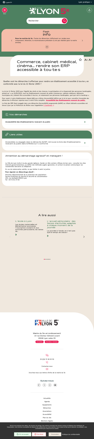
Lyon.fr (9, 2)
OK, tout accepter (23, 434)
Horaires (39, 341)
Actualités (47, 398)
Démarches (47, 408)
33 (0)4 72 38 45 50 (47, 359)
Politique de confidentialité (71, 434)
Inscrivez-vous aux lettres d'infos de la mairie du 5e (47, 372)
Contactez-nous (47, 366)
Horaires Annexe (52, 341)
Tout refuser (39, 434)
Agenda (47, 401)
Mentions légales (47, 421)
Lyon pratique (85, 2)
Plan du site (47, 417)
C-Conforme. (48, 145)
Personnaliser (55, 434)
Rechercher (34, 21)
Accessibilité (47, 414)
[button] (11, 40)
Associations (47, 411)
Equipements (47, 405)
